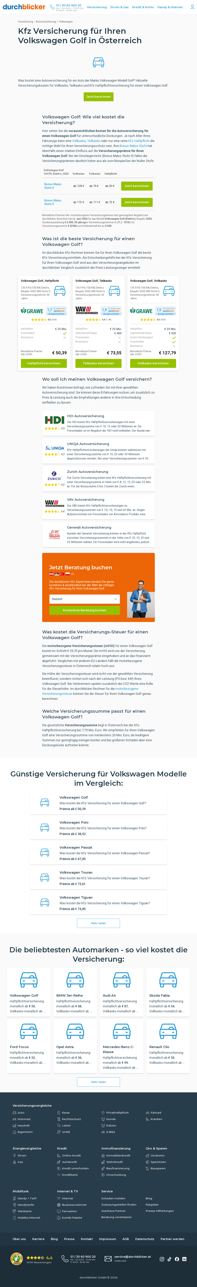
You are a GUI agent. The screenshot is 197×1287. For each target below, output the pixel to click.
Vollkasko (79, 141)
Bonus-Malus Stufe (133, 146)
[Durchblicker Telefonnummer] (70, 5)
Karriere (38, 1239)
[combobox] (84, 599)
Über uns (19, 1239)
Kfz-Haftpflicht (139, 141)
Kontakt (87, 1239)
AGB (125, 1239)
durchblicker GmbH (93, 1277)
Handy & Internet (170, 7)
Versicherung (97, 7)
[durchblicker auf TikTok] (169, 1259)
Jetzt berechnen (98, 96)
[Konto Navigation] (192, 7)
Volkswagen (66, 21)
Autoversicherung (46, 21)
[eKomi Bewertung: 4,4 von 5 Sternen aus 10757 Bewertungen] (31, 1259)
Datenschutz (144, 1239)
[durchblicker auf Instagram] (162, 1259)
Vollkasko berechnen (153, 363)
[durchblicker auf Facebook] (177, 1259)
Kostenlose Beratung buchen (84, 610)
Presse (69, 1239)
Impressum (107, 1239)
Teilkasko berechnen (98, 363)
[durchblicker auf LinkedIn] (184, 1259)
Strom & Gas (119, 7)
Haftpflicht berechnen (43, 363)
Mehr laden (98, 923)
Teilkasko (93, 141)
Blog (54, 1239)
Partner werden (172, 1239)
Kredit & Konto (143, 7)
